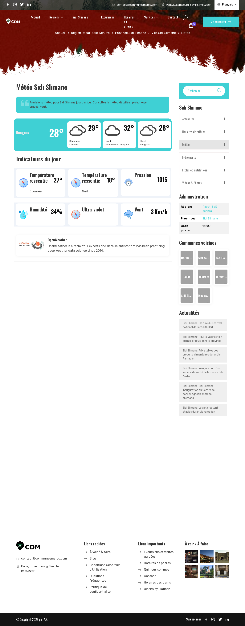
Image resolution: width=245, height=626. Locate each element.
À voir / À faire (100, 552)
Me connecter (220, 21)
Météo (186, 144)
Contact (173, 17)
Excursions (107, 17)
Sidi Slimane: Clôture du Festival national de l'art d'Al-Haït (202, 325)
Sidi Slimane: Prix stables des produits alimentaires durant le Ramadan (202, 354)
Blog (93, 558)
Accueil (35, 17)
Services (149, 17)
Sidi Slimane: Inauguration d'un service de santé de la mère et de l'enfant (203, 372)
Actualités (188, 119)
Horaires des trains (157, 582)
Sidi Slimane (80, 17)
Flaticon (164, 589)
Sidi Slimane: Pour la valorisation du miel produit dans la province (202, 339)
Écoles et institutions (194, 170)
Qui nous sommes (156, 569)
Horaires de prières (129, 22)
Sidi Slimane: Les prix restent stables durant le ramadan (200, 409)
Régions (54, 17)
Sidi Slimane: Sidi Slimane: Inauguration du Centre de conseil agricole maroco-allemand (199, 392)
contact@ (137, 4)
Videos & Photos (192, 183)
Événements (189, 157)
